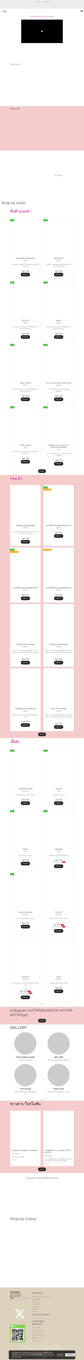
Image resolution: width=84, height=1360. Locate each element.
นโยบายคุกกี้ (18, 1357)
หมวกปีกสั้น (36, 1304)
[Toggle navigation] (82, 11)
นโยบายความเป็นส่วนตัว (47, 1355)
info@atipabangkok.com (21, 1298)
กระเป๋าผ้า (35, 1311)
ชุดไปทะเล (35, 1301)
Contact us (36, 1340)
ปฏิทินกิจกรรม (37, 1337)
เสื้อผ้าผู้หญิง (36, 1299)
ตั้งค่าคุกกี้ (60, 1355)
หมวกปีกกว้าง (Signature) (41, 1296)
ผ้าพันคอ (35, 1309)
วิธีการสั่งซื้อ (36, 1327)
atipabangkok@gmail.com (17, 1300)
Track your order (38, 1332)
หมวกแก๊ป (35, 1306)
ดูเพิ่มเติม (42, 471)
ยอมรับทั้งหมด (70, 1355)
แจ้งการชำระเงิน (37, 1330)
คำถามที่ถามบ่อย (37, 1335)
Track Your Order (38, 1318)
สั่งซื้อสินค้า (25, 274)
